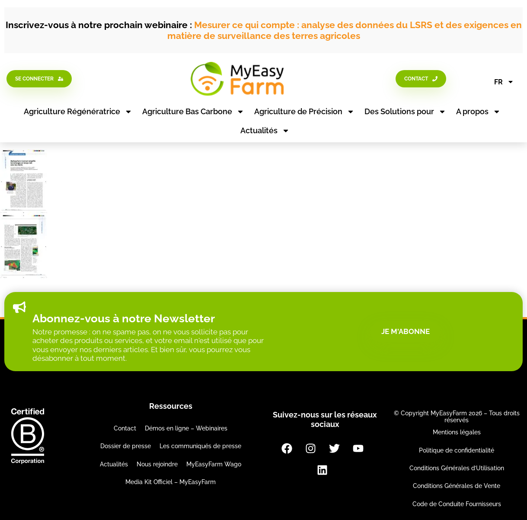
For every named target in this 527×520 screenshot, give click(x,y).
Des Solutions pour (405, 111)
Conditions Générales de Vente (456, 485)
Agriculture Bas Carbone (193, 111)
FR (504, 82)
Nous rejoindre (157, 464)
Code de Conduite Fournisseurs (456, 504)
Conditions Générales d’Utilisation (456, 468)
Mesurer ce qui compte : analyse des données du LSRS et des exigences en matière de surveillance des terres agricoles (344, 30)
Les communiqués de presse (200, 446)
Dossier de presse (125, 446)
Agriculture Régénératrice (78, 111)
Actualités (265, 130)
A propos (478, 111)
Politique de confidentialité (456, 450)
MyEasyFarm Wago (213, 464)
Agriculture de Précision (304, 111)
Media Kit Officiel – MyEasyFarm (170, 481)
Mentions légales (457, 432)
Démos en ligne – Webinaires (186, 428)
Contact (125, 428)
